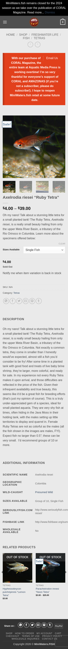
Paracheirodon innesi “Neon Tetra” (47, 590)
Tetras (39, 38)
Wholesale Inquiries (26, 639)
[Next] (65, 579)
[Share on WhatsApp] (6, 301)
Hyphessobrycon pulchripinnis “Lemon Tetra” (14, 591)
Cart (58, 633)
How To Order (24, 633)
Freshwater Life (45, 34)
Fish (26, 38)
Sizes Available (11, 249)
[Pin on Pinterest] (32, 301)
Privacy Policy (52, 636)
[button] (5, 22)
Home (10, 34)
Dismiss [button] (50, 12)
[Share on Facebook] (13, 301)
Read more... (35, 12)
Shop (23, 34)
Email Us (52, 58)
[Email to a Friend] (26, 301)
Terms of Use (31, 636)
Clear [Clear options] (62, 244)
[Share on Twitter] (19, 301)
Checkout (12, 636)
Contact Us (49, 639)
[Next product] (30, 44)
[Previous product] (37, 44)
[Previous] (3, 579)
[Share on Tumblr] (39, 301)
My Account (44, 633)
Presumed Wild (44, 492)
